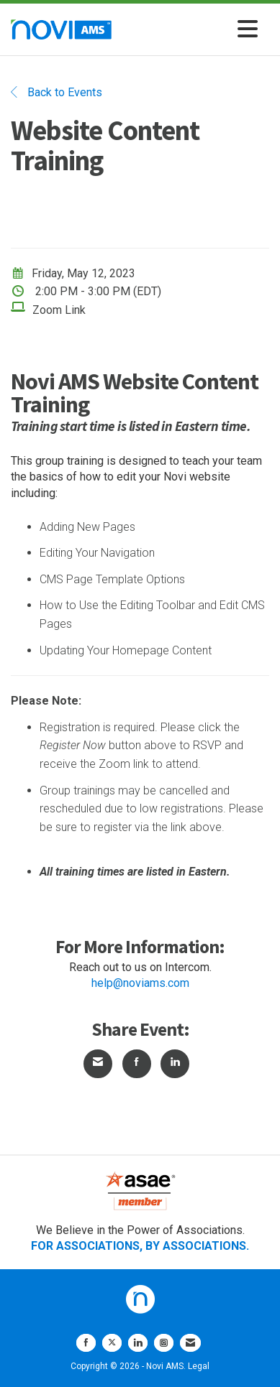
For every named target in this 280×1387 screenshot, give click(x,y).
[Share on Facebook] (136, 1063)
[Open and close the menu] (188, 30)
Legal (198, 1366)
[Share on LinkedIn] (175, 1063)
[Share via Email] (97, 1063)
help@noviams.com (140, 983)
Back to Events (56, 92)
